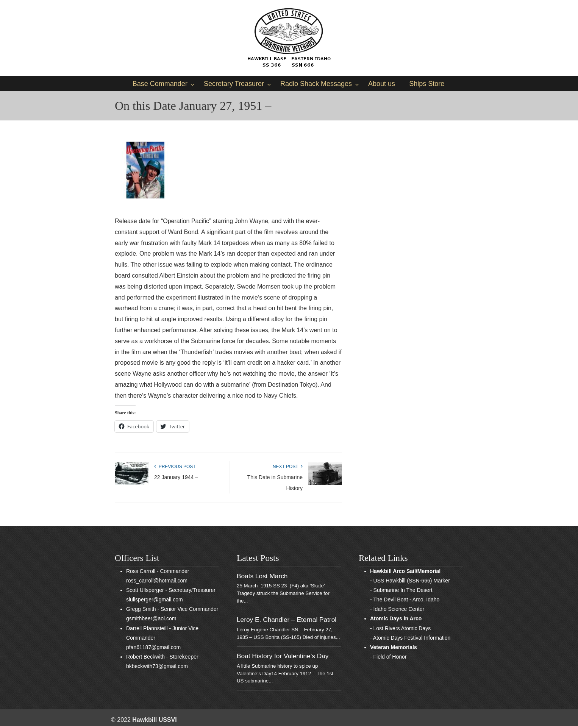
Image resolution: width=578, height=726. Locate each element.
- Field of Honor (388, 657)
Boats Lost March (262, 576)
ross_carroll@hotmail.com (156, 581)
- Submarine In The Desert (401, 590)
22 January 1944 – (176, 477)
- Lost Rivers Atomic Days (400, 628)
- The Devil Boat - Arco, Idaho (404, 599)
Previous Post (175, 466)
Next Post (288, 466)
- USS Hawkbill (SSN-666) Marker (410, 581)
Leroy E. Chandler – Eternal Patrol (286, 619)
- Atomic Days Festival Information (410, 638)
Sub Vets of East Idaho (289, 38)
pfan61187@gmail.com (153, 647)
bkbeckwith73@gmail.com (157, 666)
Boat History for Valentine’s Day (282, 656)
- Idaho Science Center (397, 609)
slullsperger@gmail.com (154, 599)
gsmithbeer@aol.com (151, 618)
